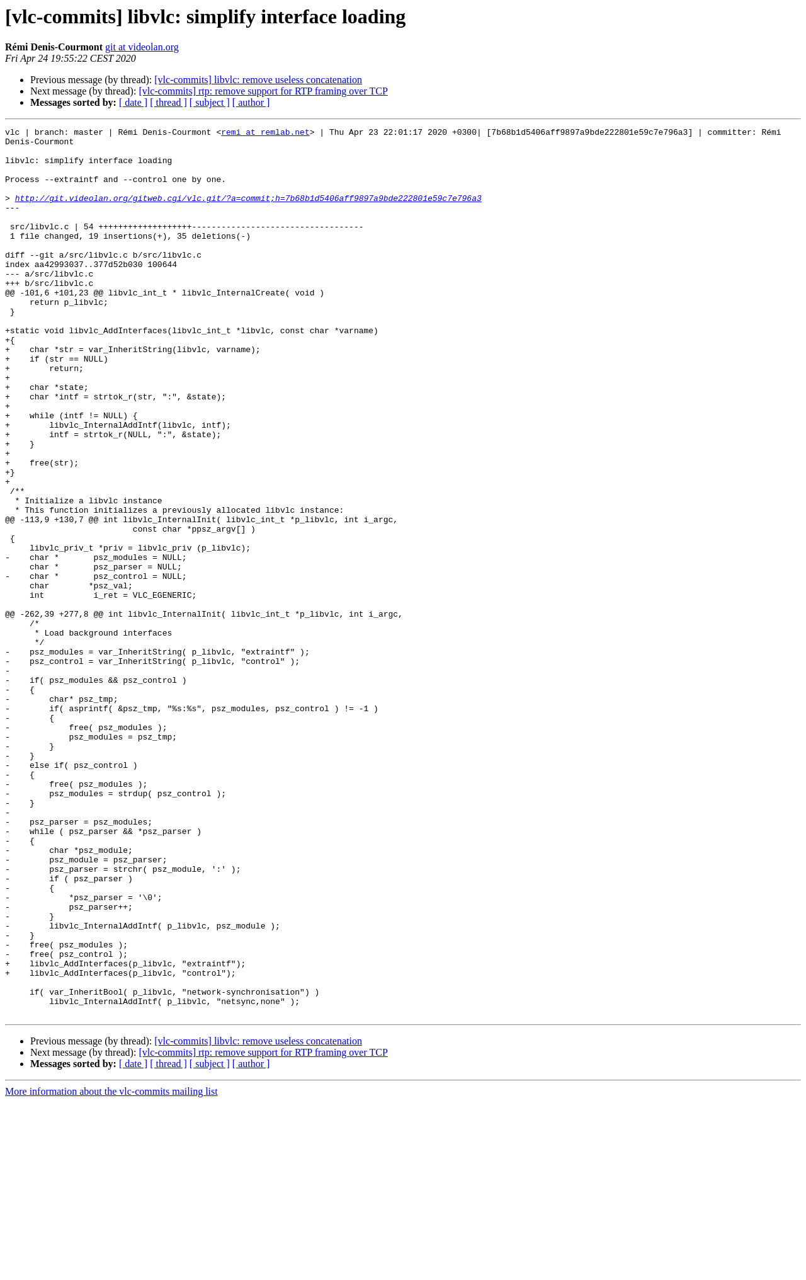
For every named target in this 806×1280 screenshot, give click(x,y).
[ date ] (133, 102)
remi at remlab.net (265, 133)
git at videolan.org (142, 47)
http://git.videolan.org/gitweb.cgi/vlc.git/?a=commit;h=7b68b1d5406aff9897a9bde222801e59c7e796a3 (248, 213)
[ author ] (251, 102)
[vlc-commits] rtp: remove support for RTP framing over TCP (263, 91)
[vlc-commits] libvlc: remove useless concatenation (258, 79)
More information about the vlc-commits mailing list (111, 1269)
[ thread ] (168, 102)
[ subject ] (210, 102)
